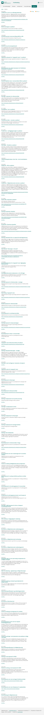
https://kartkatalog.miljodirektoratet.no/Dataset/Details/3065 (12, 153)
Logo (6, 2)
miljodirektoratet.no (13, 710)
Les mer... (3, 22)
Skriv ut (37, 11)
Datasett (13, 6)
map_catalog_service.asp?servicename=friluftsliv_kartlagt (12, 680)
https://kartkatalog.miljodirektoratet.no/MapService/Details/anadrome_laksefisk (16, 231)
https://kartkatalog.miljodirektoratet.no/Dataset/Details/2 (12, 316)
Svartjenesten (20, 712)
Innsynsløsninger (27, 6)
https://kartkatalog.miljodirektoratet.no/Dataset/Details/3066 (12, 138)
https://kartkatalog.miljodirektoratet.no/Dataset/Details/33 (12, 124)
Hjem (2, 9)
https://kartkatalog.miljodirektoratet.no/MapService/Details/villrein (13, 307)
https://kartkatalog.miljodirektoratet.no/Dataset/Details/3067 (12, 113)
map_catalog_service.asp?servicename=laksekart (10, 688)
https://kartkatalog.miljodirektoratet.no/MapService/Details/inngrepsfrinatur (15, 61)
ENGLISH (40, 2)
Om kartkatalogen (6, 6)
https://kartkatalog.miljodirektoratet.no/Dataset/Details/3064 (12, 176)
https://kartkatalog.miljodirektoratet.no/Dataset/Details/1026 (12, 392)
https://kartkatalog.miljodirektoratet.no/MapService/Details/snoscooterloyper (15, 327)
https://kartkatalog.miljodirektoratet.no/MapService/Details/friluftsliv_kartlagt (15, 286)
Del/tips (32, 11)
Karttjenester (19, 6)
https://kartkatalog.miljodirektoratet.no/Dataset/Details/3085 (12, 30)
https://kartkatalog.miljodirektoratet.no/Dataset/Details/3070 (12, 74)
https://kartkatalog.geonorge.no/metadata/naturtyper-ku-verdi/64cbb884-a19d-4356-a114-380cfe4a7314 (12, 256)
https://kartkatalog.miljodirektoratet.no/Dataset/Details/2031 (12, 384)
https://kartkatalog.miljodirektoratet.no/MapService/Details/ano (13, 39)
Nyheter (34, 6)
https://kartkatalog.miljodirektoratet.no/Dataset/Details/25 (12, 103)
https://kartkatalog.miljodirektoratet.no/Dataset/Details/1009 (12, 344)
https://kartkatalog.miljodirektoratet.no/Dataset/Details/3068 (12, 90)
